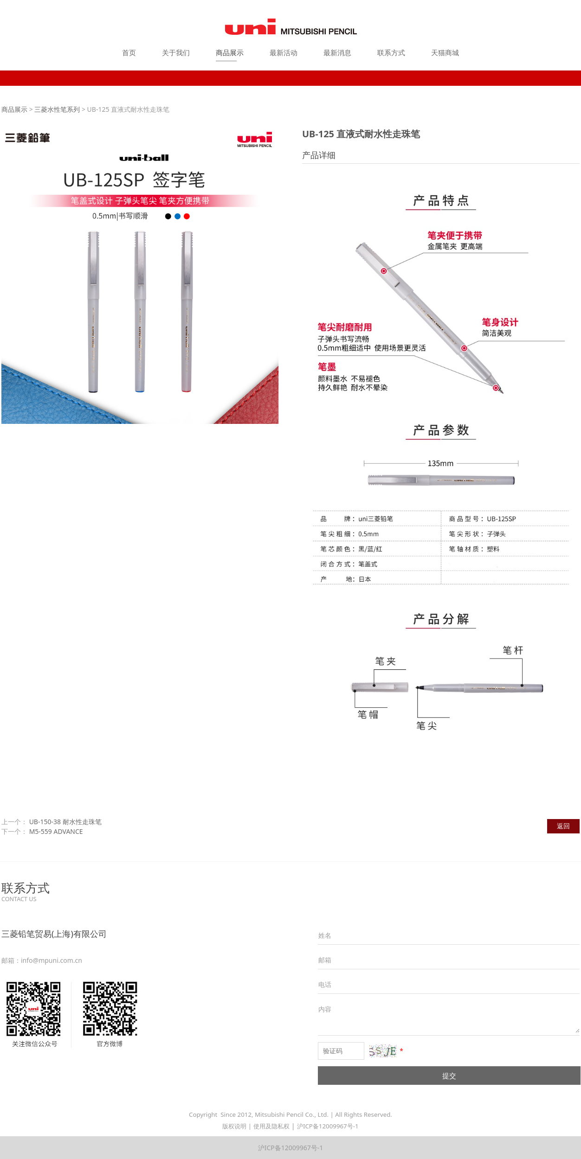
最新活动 (283, 52)
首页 (129, 52)
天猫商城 (445, 52)
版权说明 (234, 1126)
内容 (324, 1009)
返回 (563, 825)
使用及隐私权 (271, 1126)
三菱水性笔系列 (57, 109)
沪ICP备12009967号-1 (328, 1126)
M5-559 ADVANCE (56, 831)
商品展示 (230, 52)
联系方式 (391, 52)
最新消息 (337, 52)
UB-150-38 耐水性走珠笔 (65, 821)
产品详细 (319, 154)
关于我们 (176, 52)
